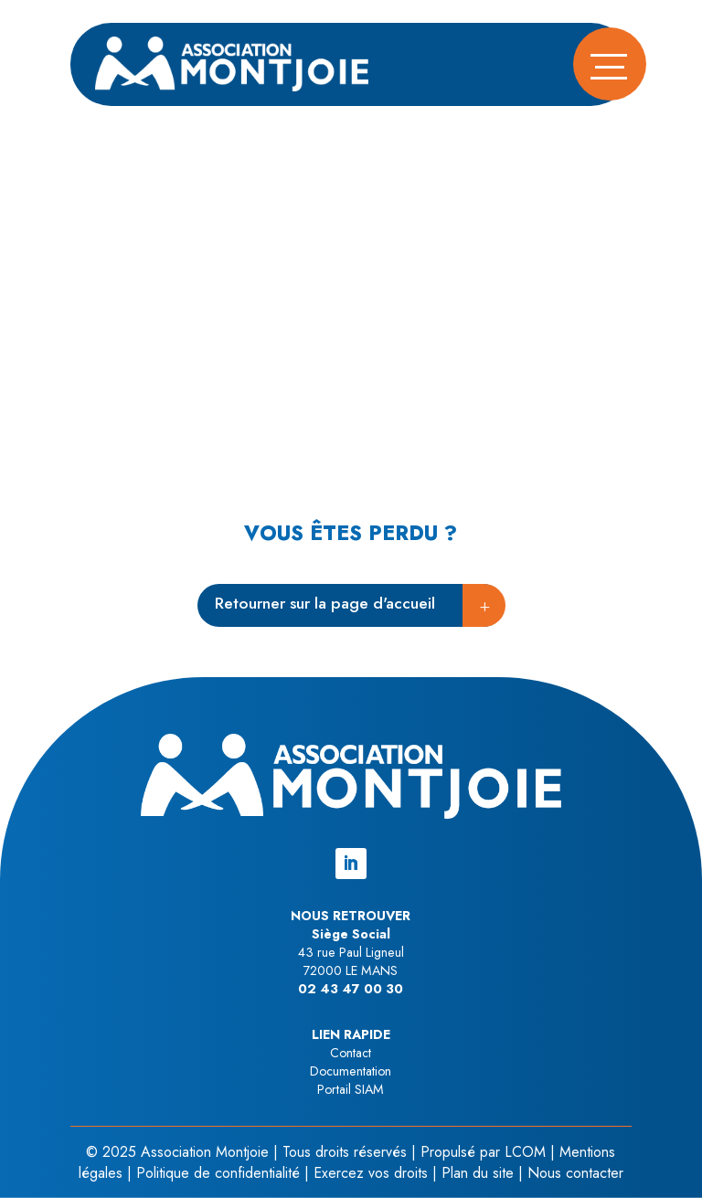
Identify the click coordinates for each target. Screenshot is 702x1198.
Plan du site (477, 1172)
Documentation (350, 1071)
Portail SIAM (350, 1089)
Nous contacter (575, 1172)
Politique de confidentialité (218, 1172)
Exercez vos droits (371, 1172)
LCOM (525, 1151)
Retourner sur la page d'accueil (325, 603)
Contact (350, 1053)
